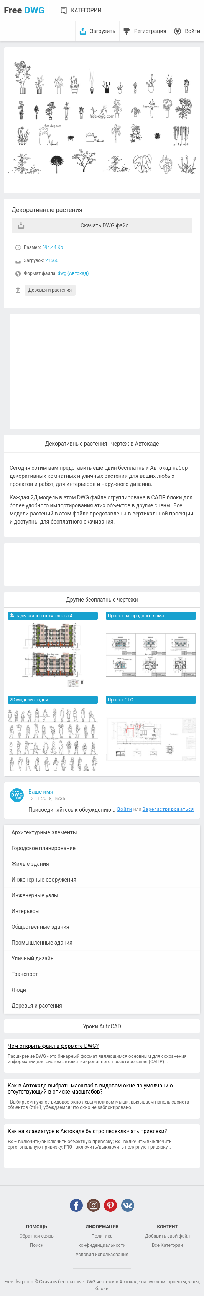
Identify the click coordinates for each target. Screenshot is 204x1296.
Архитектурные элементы (44, 832)
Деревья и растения (50, 290)
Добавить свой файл (167, 1236)
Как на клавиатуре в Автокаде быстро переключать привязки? (87, 1131)
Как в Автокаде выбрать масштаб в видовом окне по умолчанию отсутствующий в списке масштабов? (90, 1088)
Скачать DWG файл (105, 225)
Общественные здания (40, 927)
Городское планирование (44, 848)
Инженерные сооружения (44, 880)
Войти (192, 31)
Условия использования (102, 1254)
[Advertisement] (104, 371)
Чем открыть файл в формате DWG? (53, 1046)
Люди (19, 990)
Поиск (36, 1245)
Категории (86, 10)
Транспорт (25, 974)
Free (24, 10)
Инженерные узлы (35, 895)
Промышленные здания (42, 943)
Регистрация (150, 31)
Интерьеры (25, 911)
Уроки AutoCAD (102, 1026)
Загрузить (102, 31)
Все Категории (167, 1245)
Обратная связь (37, 1236)
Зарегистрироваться (168, 809)
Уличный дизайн (33, 958)
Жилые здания (30, 864)
